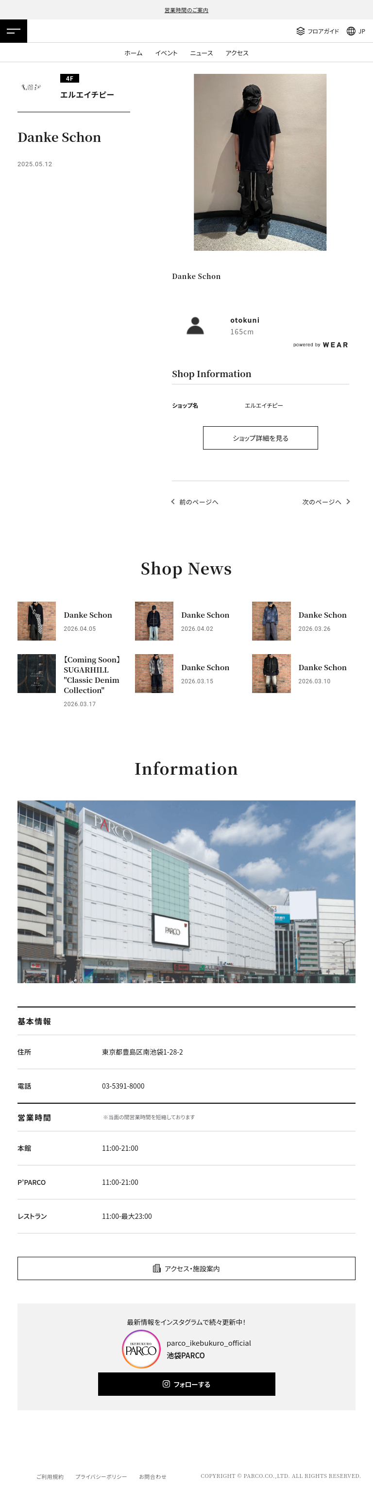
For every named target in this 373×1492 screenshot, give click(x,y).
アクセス (237, 52)
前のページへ (199, 501)
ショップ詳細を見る (260, 438)
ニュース (201, 52)
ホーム (133, 52)
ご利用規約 (50, 1476)
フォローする (192, 1384)
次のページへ (322, 501)
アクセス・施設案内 (192, 1268)
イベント (166, 52)
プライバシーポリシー (101, 1476)
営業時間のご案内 (187, 10)
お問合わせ (153, 1476)
